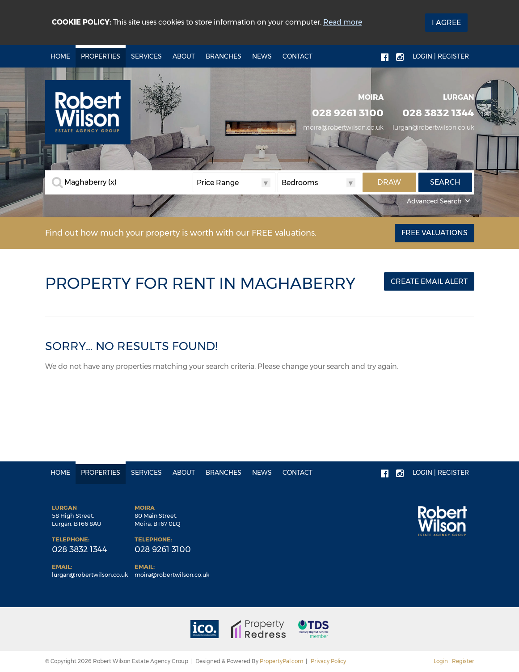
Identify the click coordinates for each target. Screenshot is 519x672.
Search (445, 182)
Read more (342, 22)
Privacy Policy (328, 661)
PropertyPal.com (282, 661)
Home (60, 56)
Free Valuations (434, 232)
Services (146, 56)
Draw (389, 182)
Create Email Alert (429, 281)
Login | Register (441, 56)
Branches (223, 56)
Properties (100, 56)
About (184, 56)
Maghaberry (90, 182)
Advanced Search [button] (439, 201)
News (262, 56)
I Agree (446, 22)
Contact (297, 56)
